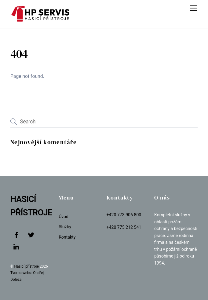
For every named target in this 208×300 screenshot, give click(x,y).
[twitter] (31, 234)
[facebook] (16, 234)
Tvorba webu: (21, 273)
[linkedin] (16, 246)
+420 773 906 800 (124, 214)
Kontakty (67, 237)
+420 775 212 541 (124, 227)
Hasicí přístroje (26, 266)
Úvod (63, 216)
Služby (65, 226)
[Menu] (194, 8)
